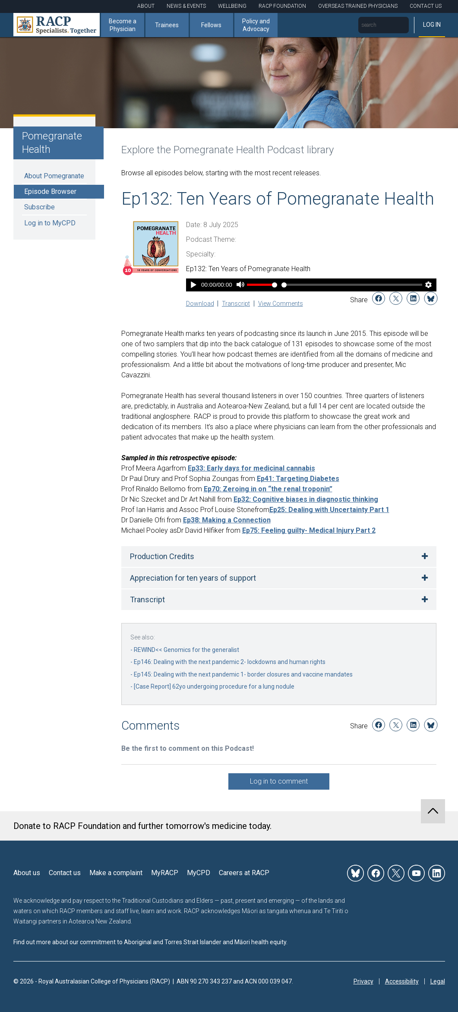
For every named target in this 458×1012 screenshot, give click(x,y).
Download (200, 303)
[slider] (351, 285)
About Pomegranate (54, 176)
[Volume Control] (262, 285)
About (146, 6)
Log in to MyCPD (50, 223)
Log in (432, 24)
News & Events (186, 6)
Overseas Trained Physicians (358, 6)
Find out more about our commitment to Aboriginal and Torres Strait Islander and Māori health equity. (150, 942)
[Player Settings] (428, 285)
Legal (437, 981)
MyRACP (164, 873)
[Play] (194, 285)
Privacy (363, 981)
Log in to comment (279, 781)
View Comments (280, 303)
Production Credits (162, 556)
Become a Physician (122, 25)
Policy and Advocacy (256, 25)
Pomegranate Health (52, 142)
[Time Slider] (351, 285)
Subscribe (39, 207)
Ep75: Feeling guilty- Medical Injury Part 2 (309, 530)
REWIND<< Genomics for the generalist (186, 649)
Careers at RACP (244, 873)
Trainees (167, 25)
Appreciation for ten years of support (193, 577)
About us (26, 873)
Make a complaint (115, 873)
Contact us (65, 873)
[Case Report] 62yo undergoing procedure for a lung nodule (214, 686)
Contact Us (426, 6)
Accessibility (402, 981)
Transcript (236, 303)
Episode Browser (50, 191)
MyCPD (198, 873)
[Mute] (240, 285)
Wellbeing (232, 6)
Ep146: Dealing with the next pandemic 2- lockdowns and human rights (229, 661)
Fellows (211, 25)
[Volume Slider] (262, 285)
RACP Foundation (282, 6)
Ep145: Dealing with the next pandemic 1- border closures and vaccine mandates (243, 674)
